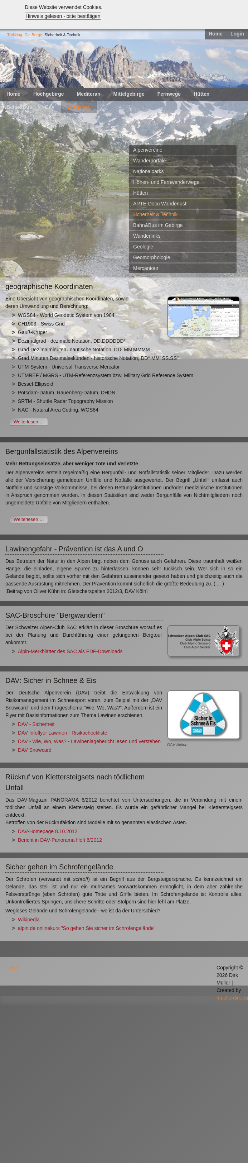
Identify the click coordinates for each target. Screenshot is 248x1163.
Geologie (143, 247)
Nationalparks (148, 171)
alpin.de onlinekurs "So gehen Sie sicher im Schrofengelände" (86, 928)
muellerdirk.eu (232, 998)
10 (204, 75)
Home (216, 34)
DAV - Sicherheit (36, 724)
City (49, 107)
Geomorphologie (151, 257)
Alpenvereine (147, 150)
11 (211, 75)
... (219, 584)
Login (237, 34)
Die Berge (33, 35)
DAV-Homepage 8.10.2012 (47, 831)
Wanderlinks (147, 236)
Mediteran (88, 94)
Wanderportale (149, 160)
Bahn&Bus (19, 107)
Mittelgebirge (129, 94)
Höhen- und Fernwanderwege (166, 182)
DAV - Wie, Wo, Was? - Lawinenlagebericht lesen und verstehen (90, 741)
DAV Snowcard (35, 750)
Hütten (201, 94)
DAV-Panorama (58, 840)
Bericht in (29, 840)
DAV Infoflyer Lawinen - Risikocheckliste (62, 733)
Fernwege (169, 94)
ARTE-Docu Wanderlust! (160, 204)
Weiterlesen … (29, 421)
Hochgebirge (48, 94)
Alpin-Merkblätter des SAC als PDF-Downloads (70, 651)
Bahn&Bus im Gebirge (158, 225)
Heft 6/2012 (89, 840)
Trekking (14, 35)
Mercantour (146, 268)
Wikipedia (29, 919)
